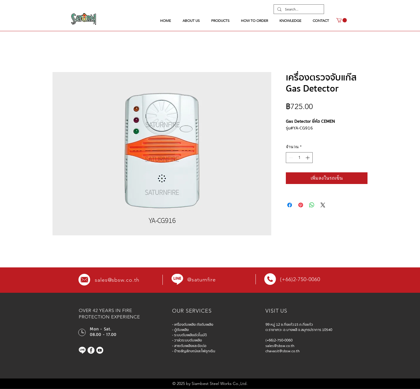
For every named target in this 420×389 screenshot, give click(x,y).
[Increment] (308, 158)
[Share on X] (322, 204)
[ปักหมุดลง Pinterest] (300, 204)
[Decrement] (290, 158)
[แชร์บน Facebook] (289, 204)
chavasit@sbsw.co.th (282, 351)
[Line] (82, 350)
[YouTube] (99, 350)
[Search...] (298, 9)
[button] (341, 20)
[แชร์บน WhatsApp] (311, 204)
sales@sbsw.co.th (117, 280)
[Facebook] (91, 350)
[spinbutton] (299, 158)
